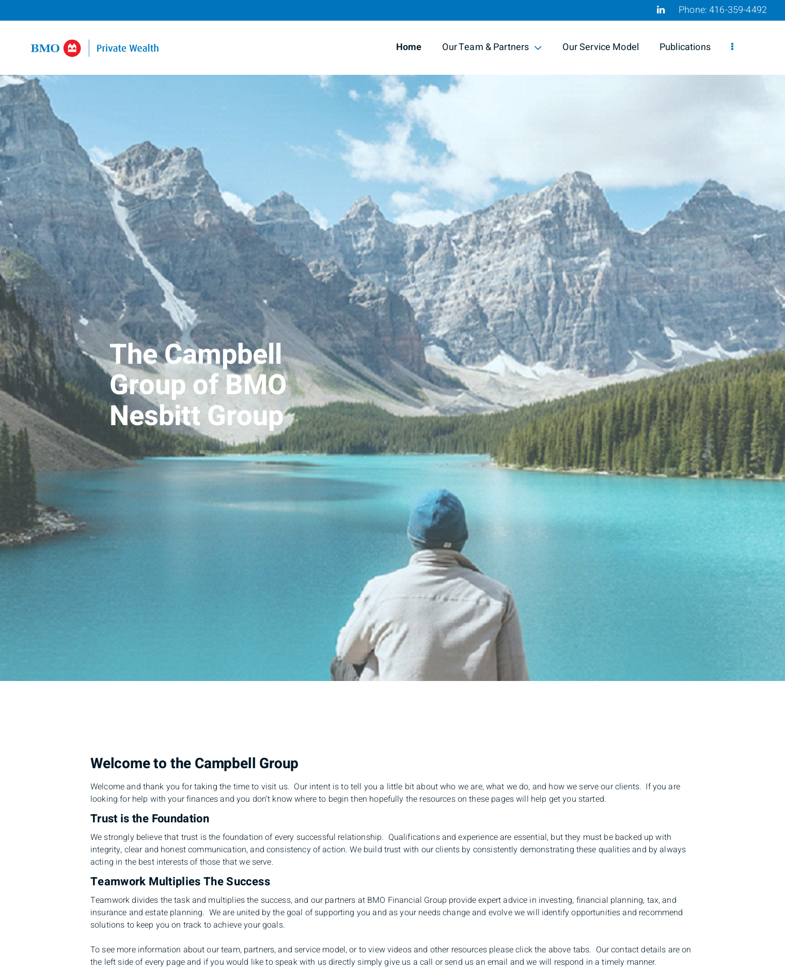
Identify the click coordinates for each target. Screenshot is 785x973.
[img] (392, 340)
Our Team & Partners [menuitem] (492, 47)
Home (409, 47)
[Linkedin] (660, 9)
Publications (685, 47)
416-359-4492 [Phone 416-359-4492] (738, 10)
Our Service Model (600, 47)
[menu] (732, 47)
